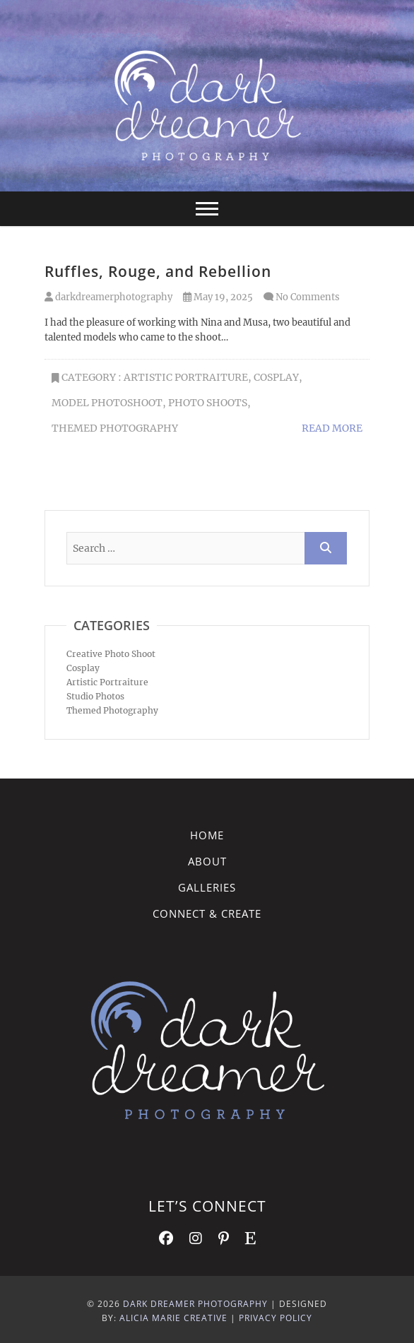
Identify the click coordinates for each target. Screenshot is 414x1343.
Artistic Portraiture (186, 377)
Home (207, 835)
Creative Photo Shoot (110, 654)
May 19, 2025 (218, 297)
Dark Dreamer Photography (195, 1304)
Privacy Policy (275, 1318)
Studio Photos (95, 696)
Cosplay (276, 377)
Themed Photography (115, 428)
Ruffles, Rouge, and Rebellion (158, 271)
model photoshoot (107, 402)
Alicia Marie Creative (173, 1318)
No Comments (308, 297)
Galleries (207, 887)
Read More (332, 428)
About (207, 861)
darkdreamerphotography (108, 297)
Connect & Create (207, 913)
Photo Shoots (207, 402)
